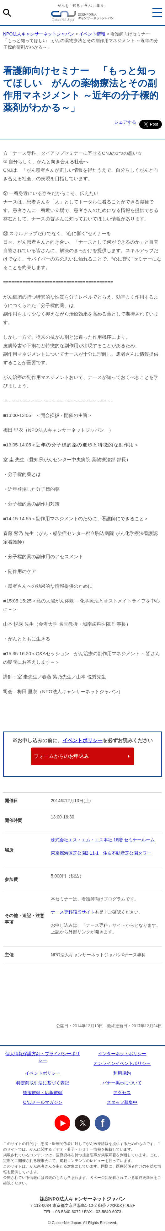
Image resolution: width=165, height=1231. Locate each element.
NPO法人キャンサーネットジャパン (82, 17)
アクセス (122, 1092)
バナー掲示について (122, 1082)
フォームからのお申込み (61, 756)
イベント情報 (92, 33)
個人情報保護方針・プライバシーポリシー (42, 1057)
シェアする (125, 122)
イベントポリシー (82, 740)
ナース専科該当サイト (73, 912)
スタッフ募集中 (122, 1102)
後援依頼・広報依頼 (42, 1092)
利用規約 (122, 1073)
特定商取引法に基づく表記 (42, 1082)
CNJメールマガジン (42, 1102)
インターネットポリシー (122, 1053)
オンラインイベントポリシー (122, 1063)
